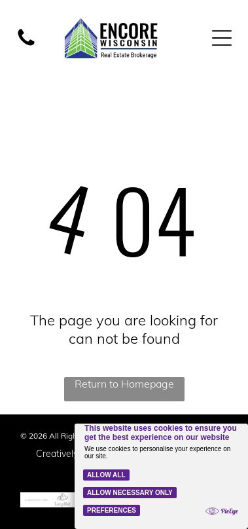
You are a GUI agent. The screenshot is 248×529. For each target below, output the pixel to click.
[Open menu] (222, 38)
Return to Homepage (124, 383)
